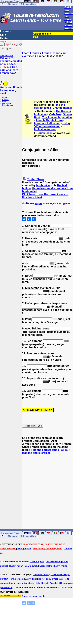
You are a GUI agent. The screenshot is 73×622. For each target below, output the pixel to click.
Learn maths (46, 566)
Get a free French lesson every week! (11, 90)
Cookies (54, 583)
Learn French (30, 53)
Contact (5, 100)
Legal (45, 583)
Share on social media (33, 596)
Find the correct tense (49, 106)
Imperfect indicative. (47, 123)
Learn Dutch (31, 566)
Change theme (62, 107)
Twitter (31, 179)
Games (12, 4)
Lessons (5, 31)
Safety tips (30, 579)
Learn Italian (16, 566)
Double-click (44, 133)
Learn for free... (11, 533)
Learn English (37, 561)
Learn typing (60, 566)
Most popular (24, 548)
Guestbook (6, 103)
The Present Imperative (57, 117)
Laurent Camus (41, 574)
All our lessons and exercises (45, 451)
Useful (4, 38)
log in (38, 203)
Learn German (53, 561)
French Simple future (49, 120)
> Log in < (7, 48)
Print (4, 101)
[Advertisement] (47, 74)
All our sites (28, 4)
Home (4, 98)
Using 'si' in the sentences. (52, 125)
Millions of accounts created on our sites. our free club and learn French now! (11, 65)
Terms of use (16, 579)
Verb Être (55, 114)
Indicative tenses (45, 129)
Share (40, 179)
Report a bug (7, 105)
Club (3, 35)
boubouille (43, 185)
